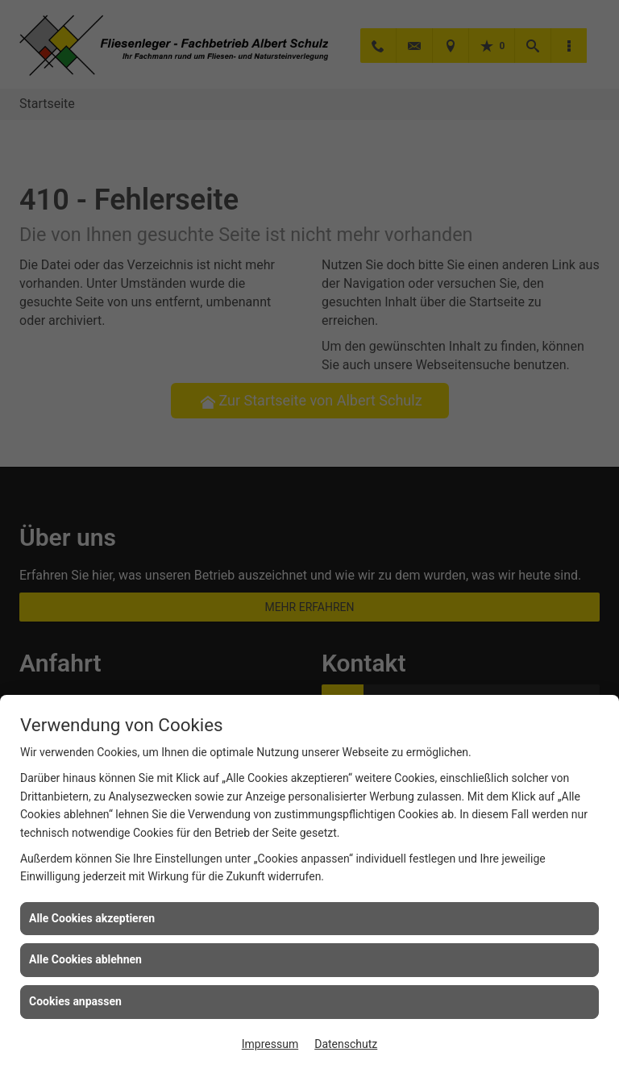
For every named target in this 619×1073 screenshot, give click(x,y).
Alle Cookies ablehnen (85, 959)
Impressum (270, 1044)
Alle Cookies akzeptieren (92, 918)
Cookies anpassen (75, 1001)
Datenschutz (345, 1044)
